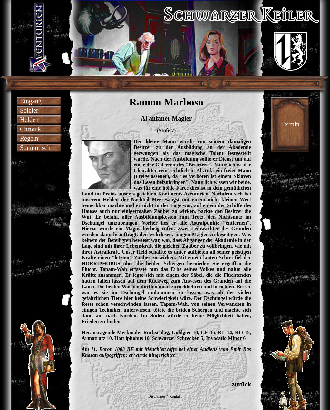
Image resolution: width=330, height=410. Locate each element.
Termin (290, 124)
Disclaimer (156, 396)
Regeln (29, 138)
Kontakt (175, 396)
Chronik (30, 129)
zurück (241, 384)
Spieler (29, 110)
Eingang (31, 101)
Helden (29, 119)
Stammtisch (35, 147)
